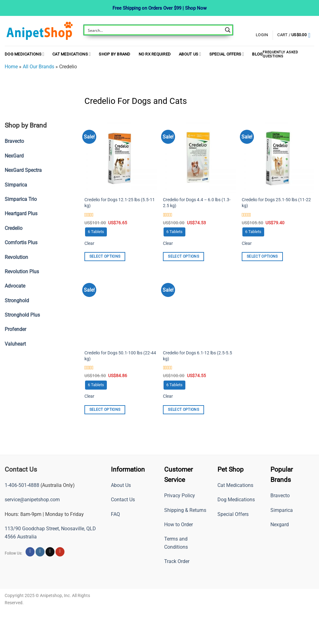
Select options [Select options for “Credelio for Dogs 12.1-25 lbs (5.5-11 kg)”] (105, 256)
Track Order (176, 561)
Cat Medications (71, 54)
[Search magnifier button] (227, 30)
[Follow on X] (50, 551)
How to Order (178, 524)
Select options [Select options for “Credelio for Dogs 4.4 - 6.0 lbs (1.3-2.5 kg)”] (183, 256)
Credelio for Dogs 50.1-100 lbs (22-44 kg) (120, 356)
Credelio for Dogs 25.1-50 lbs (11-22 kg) (276, 202)
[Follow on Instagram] (40, 551)
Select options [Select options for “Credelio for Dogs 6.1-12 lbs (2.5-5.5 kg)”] (183, 409)
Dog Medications (24, 54)
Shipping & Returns (185, 510)
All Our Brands (38, 67)
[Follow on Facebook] (30, 551)
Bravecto (280, 495)
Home (11, 67)
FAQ (115, 514)
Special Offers (226, 54)
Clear (89, 243)
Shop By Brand (114, 54)
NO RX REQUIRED (155, 54)
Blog (257, 54)
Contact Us (123, 500)
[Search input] (154, 30)
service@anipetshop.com (32, 500)
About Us (190, 54)
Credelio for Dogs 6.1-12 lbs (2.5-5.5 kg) (197, 356)
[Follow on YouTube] (59, 551)
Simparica (281, 510)
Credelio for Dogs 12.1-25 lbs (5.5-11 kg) (119, 202)
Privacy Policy (179, 495)
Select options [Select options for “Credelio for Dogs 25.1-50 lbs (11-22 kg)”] (262, 256)
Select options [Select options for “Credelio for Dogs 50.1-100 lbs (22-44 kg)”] (105, 409)
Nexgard (279, 524)
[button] (295, 35)
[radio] (96, 232)
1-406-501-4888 (22, 485)
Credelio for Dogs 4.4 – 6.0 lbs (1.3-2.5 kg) (197, 202)
